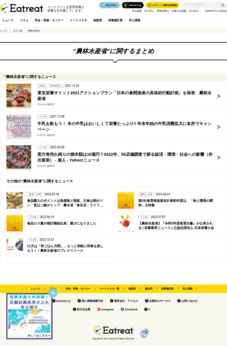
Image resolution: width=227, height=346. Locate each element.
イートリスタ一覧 (109, 288)
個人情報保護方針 (92, 300)
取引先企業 (83, 309)
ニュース (8, 20)
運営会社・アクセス (126, 300)
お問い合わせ (189, 300)
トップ (3, 31)
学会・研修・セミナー (49, 20)
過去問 (148, 288)
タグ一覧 (17, 31)
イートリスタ (78, 20)
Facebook (131, 309)
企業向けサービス (160, 300)
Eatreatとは (63, 300)
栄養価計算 (115, 20)
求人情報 (134, 20)
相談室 (97, 20)
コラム (24, 20)
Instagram (107, 309)
